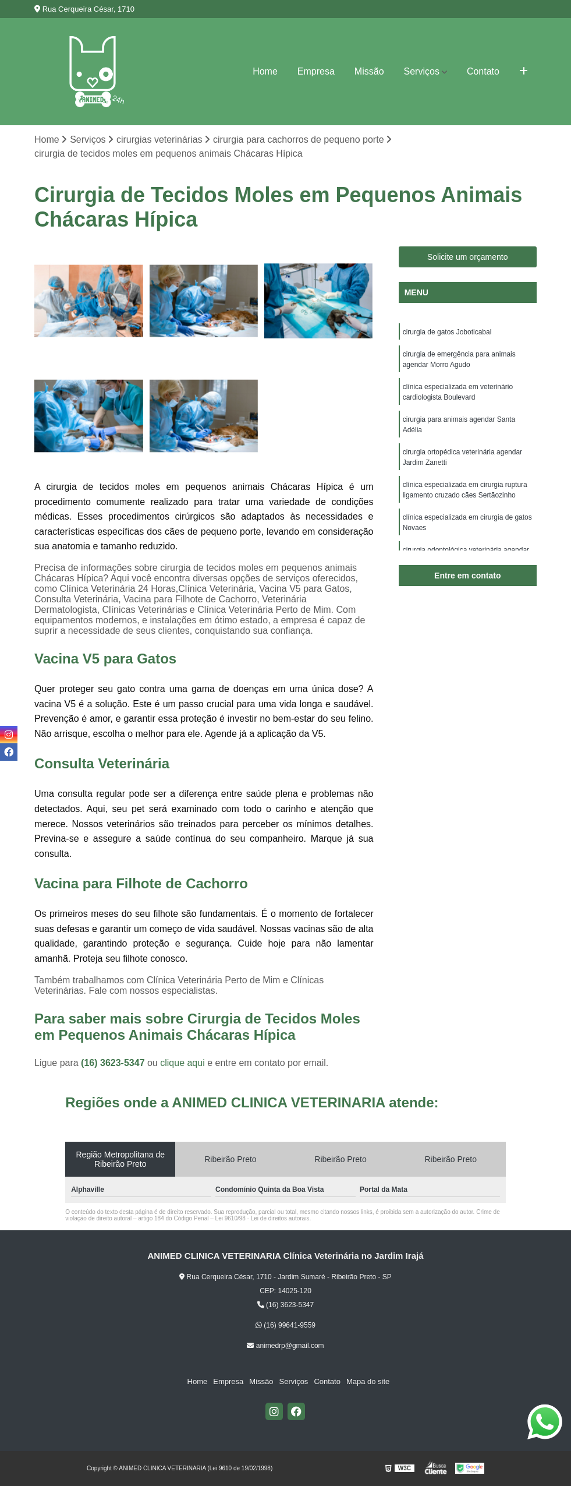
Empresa (316, 71)
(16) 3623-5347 (114, 1063)
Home (265, 71)
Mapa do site (367, 1381)
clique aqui (182, 1063)
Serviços (421, 71)
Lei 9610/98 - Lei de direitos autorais (262, 1218)
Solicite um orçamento (467, 257)
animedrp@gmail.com (285, 1346)
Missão (369, 71)
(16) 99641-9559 (285, 1325)
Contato (483, 71)
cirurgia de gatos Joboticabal (447, 332)
